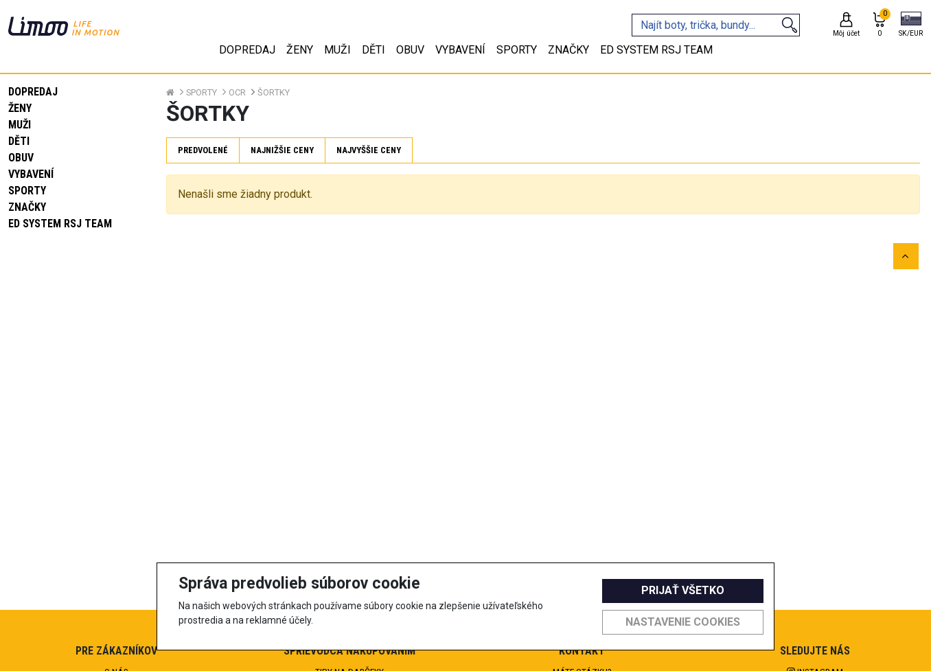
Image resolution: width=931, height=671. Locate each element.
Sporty (27, 190)
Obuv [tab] (410, 49)
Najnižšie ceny (282, 150)
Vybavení (31, 174)
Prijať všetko (682, 590)
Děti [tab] (373, 49)
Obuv (21, 157)
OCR (237, 92)
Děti (19, 141)
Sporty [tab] (516, 49)
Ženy (20, 108)
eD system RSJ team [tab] (656, 49)
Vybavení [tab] (460, 49)
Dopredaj (33, 91)
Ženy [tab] (299, 49)
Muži (19, 124)
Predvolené (203, 150)
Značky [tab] (568, 49)
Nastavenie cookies (682, 621)
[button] (911, 25)
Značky (27, 207)
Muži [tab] (337, 49)
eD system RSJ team (60, 223)
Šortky (273, 92)
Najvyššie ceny (368, 150)
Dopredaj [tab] (247, 49)
